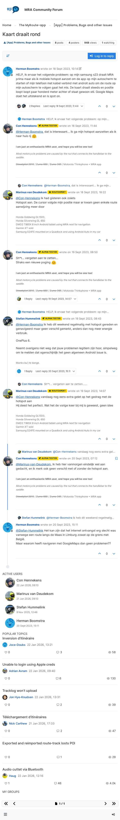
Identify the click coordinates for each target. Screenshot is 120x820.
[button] (5, 814)
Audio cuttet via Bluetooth (22, 769)
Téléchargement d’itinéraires (24, 717)
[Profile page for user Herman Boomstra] (8, 71)
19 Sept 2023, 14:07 (93, 391)
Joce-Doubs (17, 644)
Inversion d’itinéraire (18, 638)
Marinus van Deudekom (31, 192)
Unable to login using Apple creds (28, 664)
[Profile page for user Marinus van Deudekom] (8, 195)
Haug (12, 775)
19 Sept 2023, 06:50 (85, 252)
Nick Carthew (18, 723)
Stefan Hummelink (28, 318)
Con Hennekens (26, 125)
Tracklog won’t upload (19, 691)
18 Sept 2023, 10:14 (65, 68)
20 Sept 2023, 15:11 (65, 524)
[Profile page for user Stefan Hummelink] (8, 321)
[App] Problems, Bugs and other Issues (26, 42)
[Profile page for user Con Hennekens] (8, 128)
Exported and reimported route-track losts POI (38, 743)
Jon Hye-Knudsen (21, 697)
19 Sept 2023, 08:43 (88, 318)
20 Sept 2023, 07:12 (84, 458)
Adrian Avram (18, 671)
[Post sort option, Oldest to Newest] (8, 55)
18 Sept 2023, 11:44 (84, 125)
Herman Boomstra (28, 68)
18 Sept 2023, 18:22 (93, 192)
